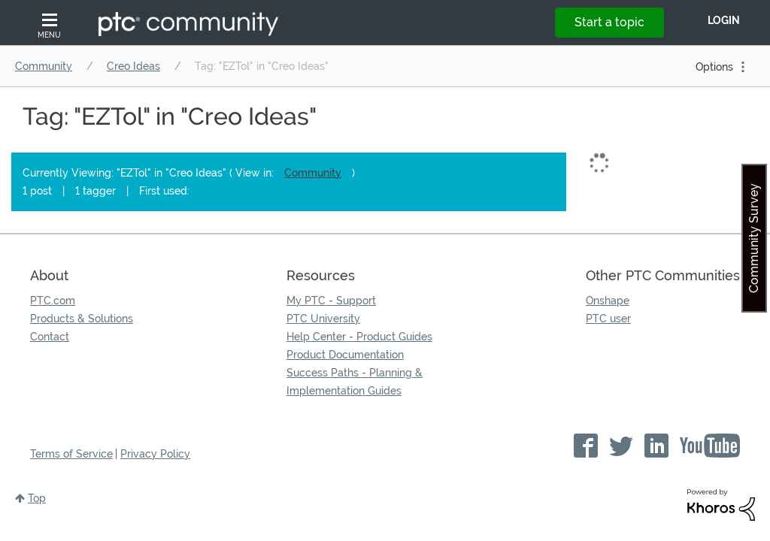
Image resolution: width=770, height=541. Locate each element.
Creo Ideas (133, 66)
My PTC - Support (331, 301)
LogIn (724, 20)
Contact (49, 337)
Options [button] (714, 67)
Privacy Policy (155, 454)
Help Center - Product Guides (359, 337)
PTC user (608, 319)
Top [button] (37, 498)
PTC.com (52, 301)
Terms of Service (71, 454)
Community (43, 66)
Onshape (607, 301)
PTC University (323, 319)
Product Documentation (345, 355)
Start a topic (609, 22)
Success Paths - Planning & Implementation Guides (354, 382)
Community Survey (754, 238)
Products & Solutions (81, 319)
